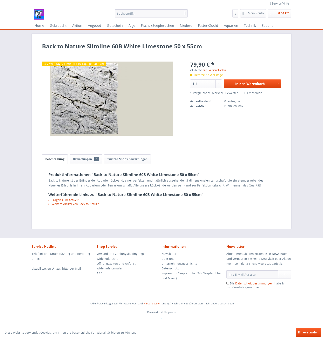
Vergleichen (199, 93)
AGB (99, 273)
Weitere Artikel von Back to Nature (73, 204)
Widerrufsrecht (107, 259)
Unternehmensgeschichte (179, 264)
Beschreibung (54, 159)
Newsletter (169, 254)
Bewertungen (86, 159)
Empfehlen (253, 93)
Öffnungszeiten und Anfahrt (116, 264)
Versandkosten (152, 303)
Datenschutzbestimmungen (254, 283)
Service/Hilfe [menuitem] (280, 3)
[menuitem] (151, 13)
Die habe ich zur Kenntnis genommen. (256, 285)
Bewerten (230, 93)
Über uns (168, 259)
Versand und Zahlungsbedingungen (121, 254)
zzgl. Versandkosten (214, 70)
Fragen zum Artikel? (63, 200)
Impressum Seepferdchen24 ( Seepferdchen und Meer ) (192, 275)
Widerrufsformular (110, 268)
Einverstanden (308, 332)
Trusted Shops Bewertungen (127, 159)
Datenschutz (170, 268)
